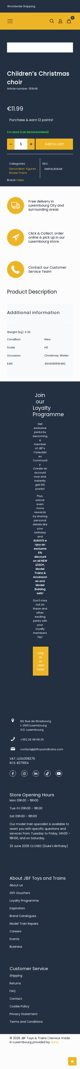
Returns (15, 983)
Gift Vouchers (20, 893)
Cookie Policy (19, 1006)
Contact (16, 999)
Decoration (17, 169)
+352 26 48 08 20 (32, 739)
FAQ (13, 991)
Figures (31, 169)
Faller (20, 180)
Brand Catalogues (23, 916)
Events (14, 939)
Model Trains (18, 173)
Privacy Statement (24, 1014)
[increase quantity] (31, 144)
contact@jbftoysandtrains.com (41, 749)
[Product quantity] (21, 144)
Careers (15, 931)
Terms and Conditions (26, 1022)
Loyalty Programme (24, 900)
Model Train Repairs (24, 923)
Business (16, 946)
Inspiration (17, 908)
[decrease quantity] (11, 144)
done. (55, 1042)
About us (16, 885)
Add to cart (54, 144)
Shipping (16, 975)
